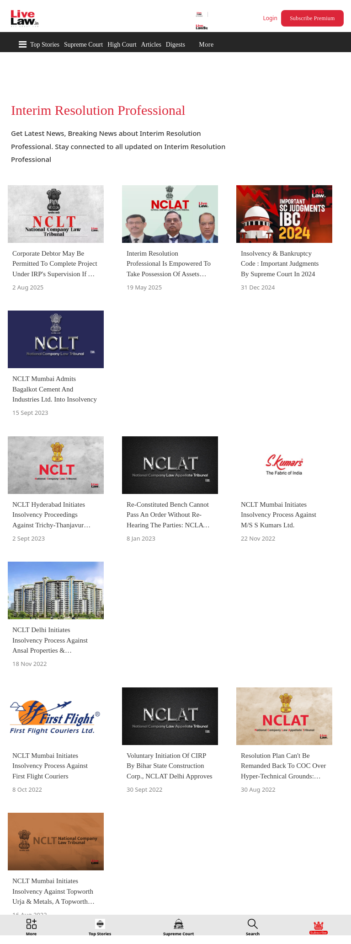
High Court (121, 44)
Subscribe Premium (312, 18)
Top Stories (44, 44)
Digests (175, 44)
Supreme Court (83, 44)
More (206, 44)
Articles (151, 44)
